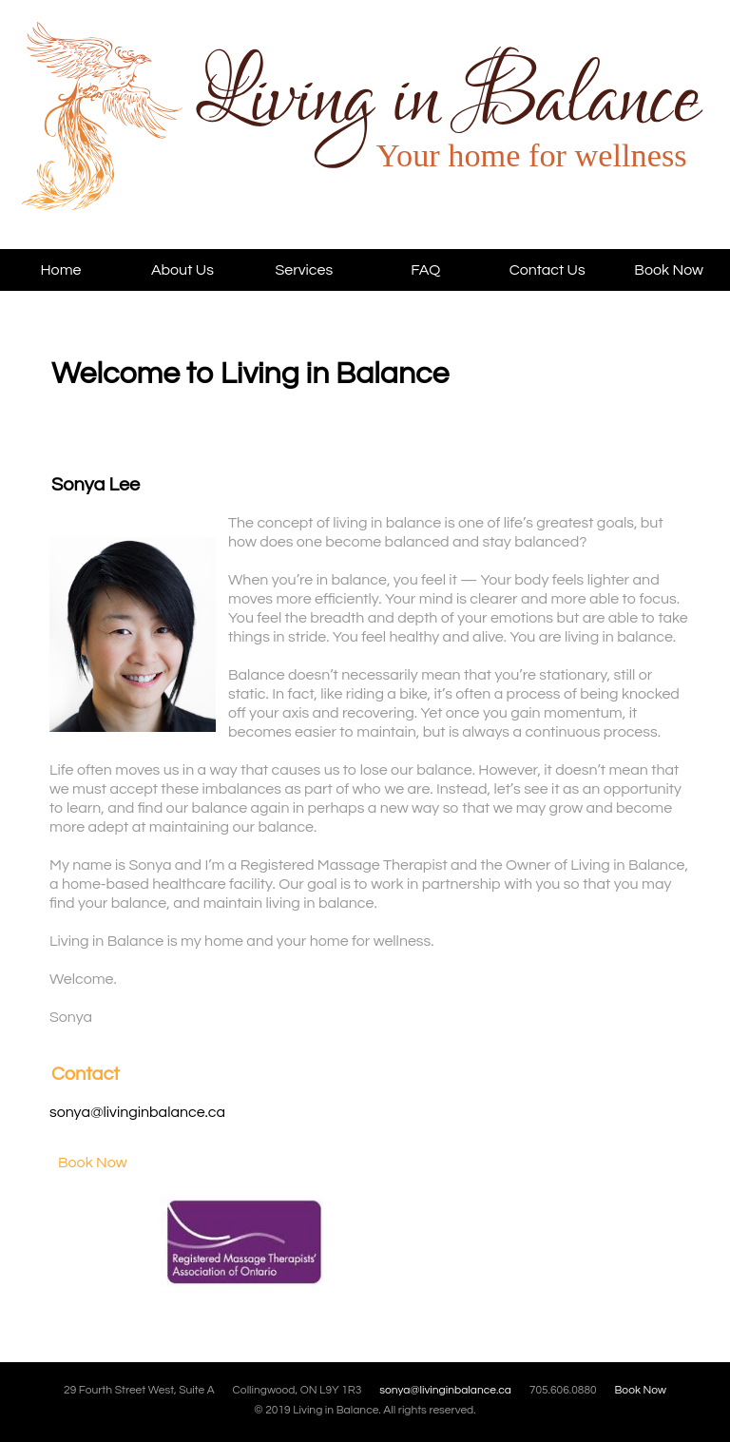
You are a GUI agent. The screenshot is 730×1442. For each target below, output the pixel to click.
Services (304, 270)
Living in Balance (159, 135)
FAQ (425, 270)
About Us (182, 270)
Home (60, 270)
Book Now (668, 270)
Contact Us (547, 270)
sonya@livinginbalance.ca (137, 1112)
